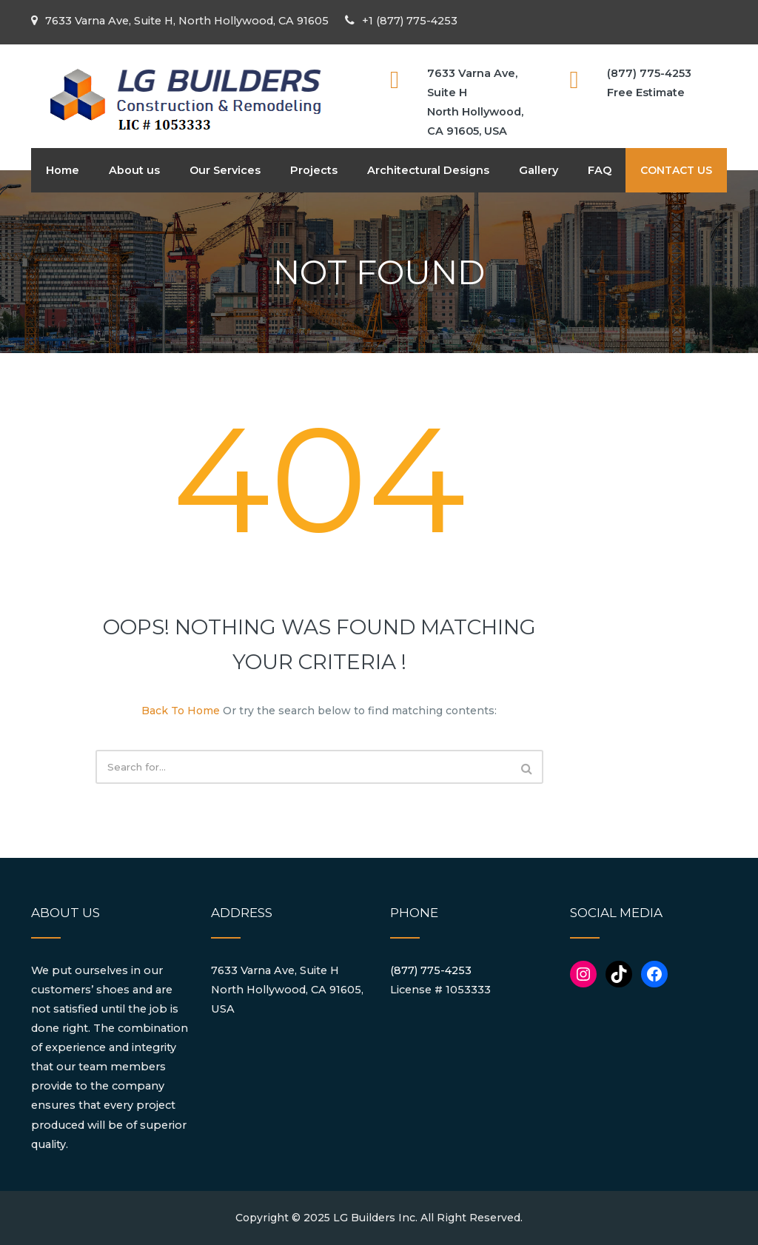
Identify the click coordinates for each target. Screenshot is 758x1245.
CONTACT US (676, 170)
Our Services (225, 170)
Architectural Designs (428, 170)
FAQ (599, 170)
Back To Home (180, 710)
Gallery (538, 170)
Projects (314, 170)
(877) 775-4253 (431, 970)
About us (134, 170)
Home (62, 170)
